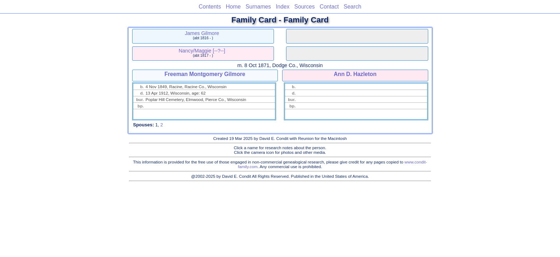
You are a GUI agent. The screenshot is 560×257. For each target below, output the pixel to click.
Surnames (258, 7)
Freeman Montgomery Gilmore (205, 74)
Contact (329, 7)
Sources (304, 7)
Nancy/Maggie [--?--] (202, 51)
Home (233, 7)
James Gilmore (202, 33)
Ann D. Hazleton (355, 74)
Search (352, 7)
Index (282, 7)
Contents (210, 7)
